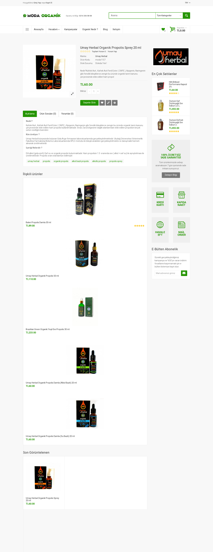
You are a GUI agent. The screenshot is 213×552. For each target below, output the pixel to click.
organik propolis (61, 161)
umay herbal (33, 161)
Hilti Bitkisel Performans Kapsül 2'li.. (178, 84)
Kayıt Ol (49, 3)
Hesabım (53, 29)
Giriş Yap (38, 3)
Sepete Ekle (89, 102)
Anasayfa (38, 29)
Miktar (83, 91)
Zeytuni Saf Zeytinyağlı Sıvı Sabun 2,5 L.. (176, 103)
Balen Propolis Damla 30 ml (38, 222)
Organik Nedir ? (90, 29)
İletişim (116, 29)
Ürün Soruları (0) (48, 113)
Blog (105, 29)
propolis (46, 161)
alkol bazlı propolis (80, 161)
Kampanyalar (70, 29)
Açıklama (29, 113)
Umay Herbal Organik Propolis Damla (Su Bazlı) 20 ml (50, 436)
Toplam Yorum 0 (99, 51)
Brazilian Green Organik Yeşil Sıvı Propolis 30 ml (48, 329)
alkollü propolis (99, 161)
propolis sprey (115, 161)
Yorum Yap (112, 51)
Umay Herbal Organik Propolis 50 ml (42, 276)
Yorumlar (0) (67, 113)
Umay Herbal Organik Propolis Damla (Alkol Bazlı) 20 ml (51, 383)
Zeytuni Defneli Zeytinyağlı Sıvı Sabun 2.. (176, 122)
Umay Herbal (101, 56)
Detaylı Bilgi (171, 175)
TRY (187, 3)
